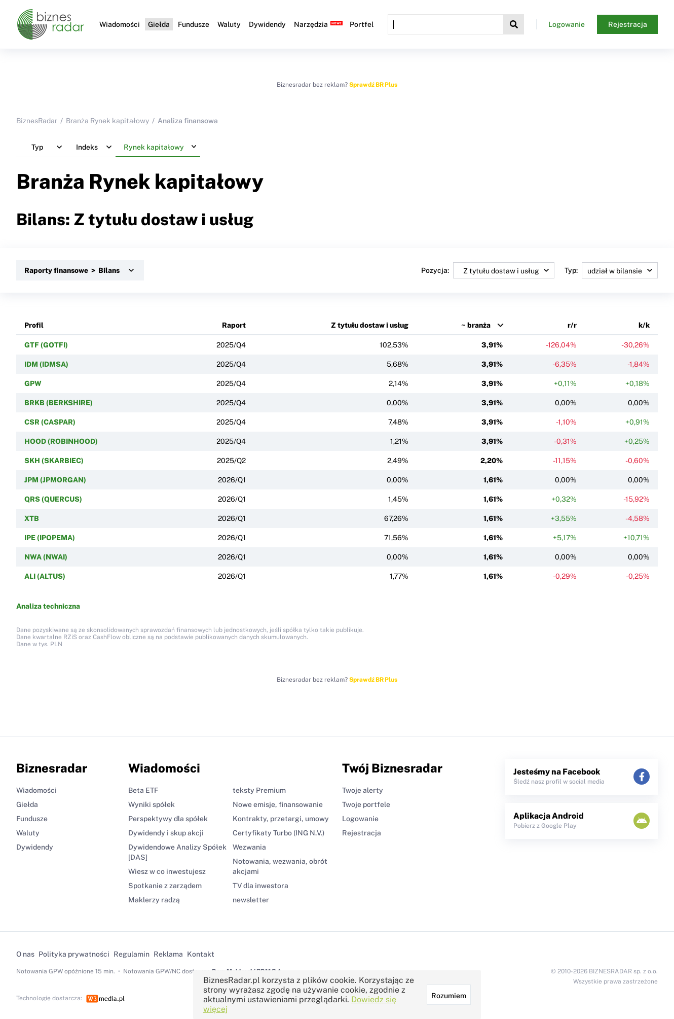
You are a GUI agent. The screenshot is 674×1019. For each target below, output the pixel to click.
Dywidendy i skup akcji (166, 833)
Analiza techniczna (48, 606)
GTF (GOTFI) (46, 345)
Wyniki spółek (151, 804)
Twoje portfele (366, 804)
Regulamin (131, 954)
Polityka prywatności (74, 954)
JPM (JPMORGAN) (55, 480)
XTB (31, 518)
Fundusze (193, 24)
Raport (234, 325)
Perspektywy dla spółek (168, 819)
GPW (33, 383)
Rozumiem (448, 996)
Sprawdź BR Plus (373, 84)
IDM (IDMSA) (46, 364)
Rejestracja (627, 24)
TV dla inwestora (260, 886)
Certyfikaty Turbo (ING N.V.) (278, 833)
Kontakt (200, 954)
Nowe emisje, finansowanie (278, 804)
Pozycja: (487, 270)
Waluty (229, 24)
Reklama (168, 954)
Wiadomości (119, 24)
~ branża (476, 325)
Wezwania (249, 847)
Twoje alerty (362, 790)
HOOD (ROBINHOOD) (61, 441)
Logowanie (566, 24)
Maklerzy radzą (154, 900)
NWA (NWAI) (45, 557)
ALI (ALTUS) (44, 576)
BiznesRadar (36, 121)
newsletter (251, 900)
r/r (572, 325)
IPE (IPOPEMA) (49, 538)
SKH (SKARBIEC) (54, 460)
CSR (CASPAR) (50, 422)
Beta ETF (143, 790)
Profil (34, 325)
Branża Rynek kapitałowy (107, 121)
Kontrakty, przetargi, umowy (281, 819)
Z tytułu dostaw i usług (369, 325)
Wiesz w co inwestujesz (167, 871)
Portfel (361, 24)
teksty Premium (259, 790)
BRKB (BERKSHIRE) (58, 403)
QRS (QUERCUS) (53, 499)
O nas (25, 954)
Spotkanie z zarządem (165, 886)
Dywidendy (267, 24)
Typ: (611, 270)
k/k (644, 325)
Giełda (159, 24)
